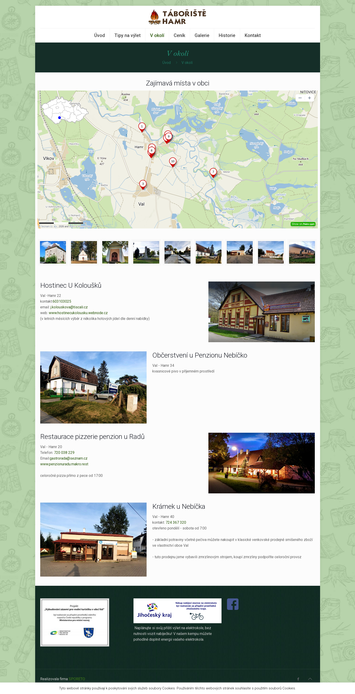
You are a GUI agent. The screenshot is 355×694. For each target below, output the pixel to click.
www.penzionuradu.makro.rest (64, 464)
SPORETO (77, 679)
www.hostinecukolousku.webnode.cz (78, 313)
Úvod (166, 62)
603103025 (62, 301)
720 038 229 (64, 452)
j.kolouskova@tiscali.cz (69, 307)
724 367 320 (175, 522)
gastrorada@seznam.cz (69, 458)
